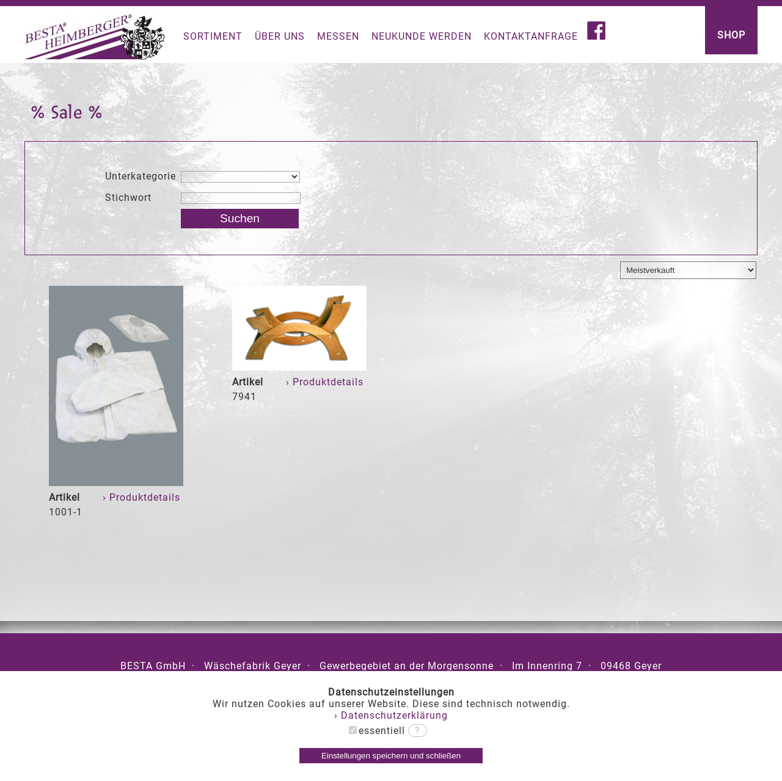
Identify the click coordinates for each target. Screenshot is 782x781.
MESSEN (338, 36)
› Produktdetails (143, 497)
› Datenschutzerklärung (391, 715)
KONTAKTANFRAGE (531, 36)
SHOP (731, 35)
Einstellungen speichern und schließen (391, 755)
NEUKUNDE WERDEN (421, 36)
